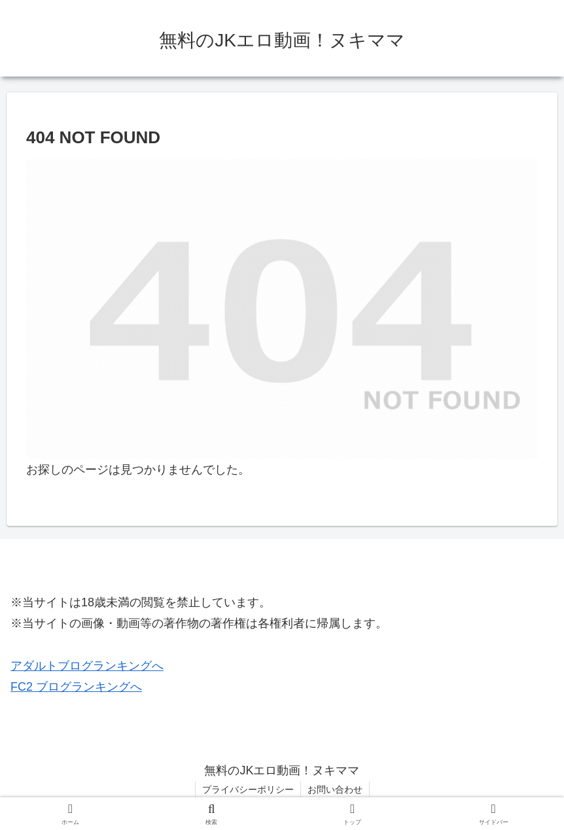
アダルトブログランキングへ (87, 665)
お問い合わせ (335, 789)
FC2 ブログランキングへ (76, 686)
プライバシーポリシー (248, 789)
